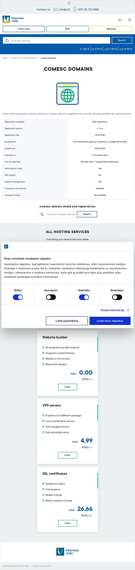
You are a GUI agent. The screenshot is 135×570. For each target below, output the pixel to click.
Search (122, 40)
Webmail (111, 29)
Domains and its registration (24, 58)
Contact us (43, 9)
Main (5, 58)
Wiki (67, 29)
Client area (24, 29)
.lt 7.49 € (84, 49)
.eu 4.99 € (96, 49)
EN (120, 20)
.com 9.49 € (110, 49)
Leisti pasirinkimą (67, 320)
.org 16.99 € (125, 49)
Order (68, 387)
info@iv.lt (64, 9)
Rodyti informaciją (112, 310)
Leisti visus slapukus (110, 320)
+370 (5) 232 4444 (88, 9)
